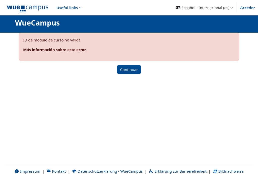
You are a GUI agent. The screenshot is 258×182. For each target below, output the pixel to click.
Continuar (129, 69)
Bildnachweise (228, 171)
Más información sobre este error (54, 49)
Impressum (27, 171)
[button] (204, 7)
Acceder (247, 7)
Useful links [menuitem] (67, 7)
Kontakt (56, 171)
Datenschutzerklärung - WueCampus (107, 171)
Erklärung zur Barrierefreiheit (177, 171)
